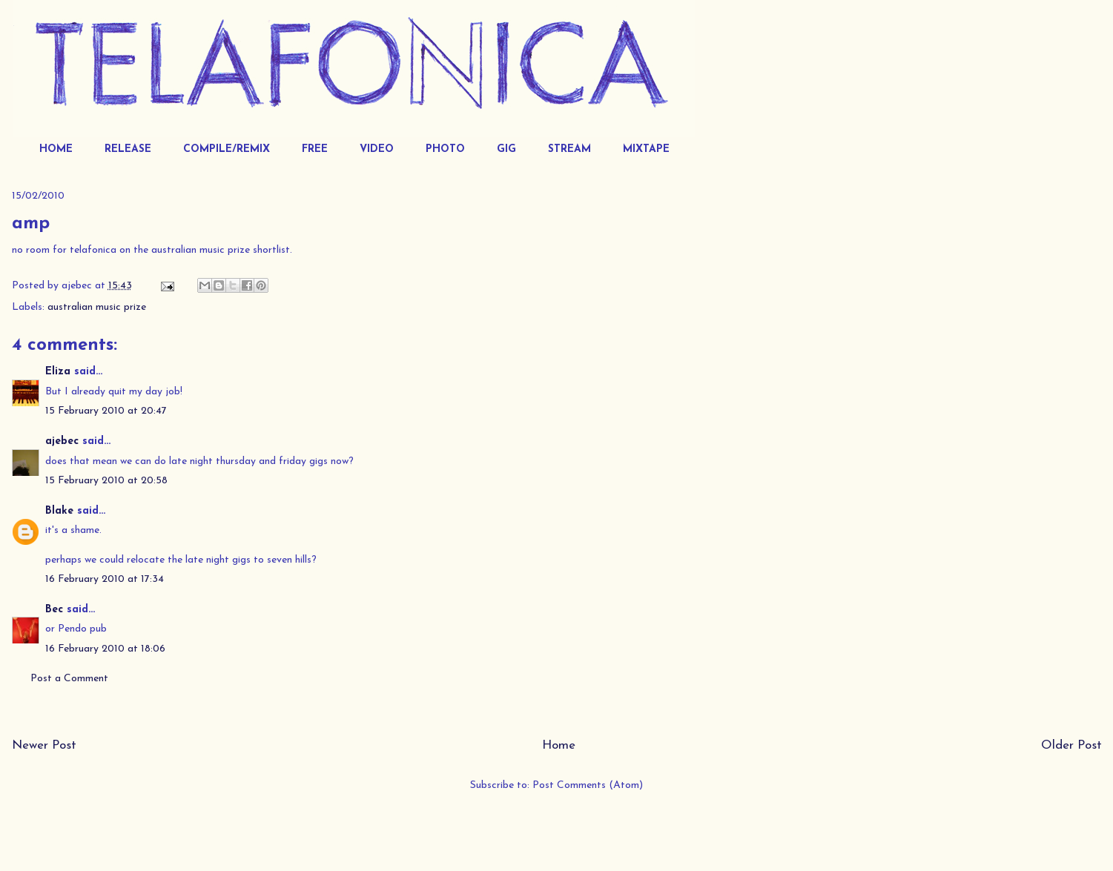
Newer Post (44, 745)
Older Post (1071, 745)
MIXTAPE (646, 149)
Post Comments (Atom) (587, 785)
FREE (315, 149)
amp (31, 224)
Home (558, 745)
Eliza (57, 371)
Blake (59, 511)
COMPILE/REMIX (226, 149)
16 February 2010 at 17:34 (104, 579)
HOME (56, 149)
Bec (54, 609)
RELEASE (128, 149)
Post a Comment (69, 678)
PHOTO (445, 149)
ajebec (62, 441)
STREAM (569, 149)
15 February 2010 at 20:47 (106, 411)
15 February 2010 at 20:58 (106, 480)
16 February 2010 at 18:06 (105, 649)
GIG (506, 149)
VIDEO (377, 149)
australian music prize (96, 307)
